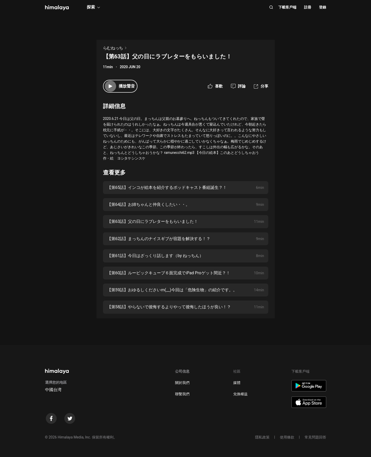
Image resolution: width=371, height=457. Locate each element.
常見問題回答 (315, 437)
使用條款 (287, 437)
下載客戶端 (287, 7)
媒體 (236, 383)
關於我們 (182, 383)
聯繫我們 (182, 394)
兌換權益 (240, 394)
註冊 (307, 7)
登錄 (322, 7)
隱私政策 (262, 437)
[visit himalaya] (57, 7)
